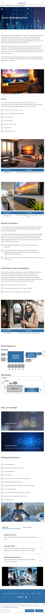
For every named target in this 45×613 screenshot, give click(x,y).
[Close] (43, 605)
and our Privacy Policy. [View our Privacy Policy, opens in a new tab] (13, 607)
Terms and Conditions (22, 602)
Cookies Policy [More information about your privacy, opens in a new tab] (6, 607)
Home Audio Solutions (20, 5)
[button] (42, 2)
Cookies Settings (5, 610)
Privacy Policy (22, 600)
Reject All (39, 610)
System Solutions (9, 5)
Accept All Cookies (30, 610)
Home (2, 5)
